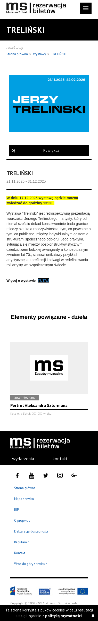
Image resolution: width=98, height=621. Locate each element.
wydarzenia (23, 459)
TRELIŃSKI (58, 54)
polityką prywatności (63, 615)
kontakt (60, 459)
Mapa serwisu (24, 499)
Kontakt (19, 553)
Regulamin (21, 542)
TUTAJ (43, 280)
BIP (16, 509)
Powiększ (51, 150)
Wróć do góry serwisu (31, 564)
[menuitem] (20, 459)
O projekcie (22, 520)
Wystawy (40, 54)
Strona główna (17, 54)
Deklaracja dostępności (31, 531)
